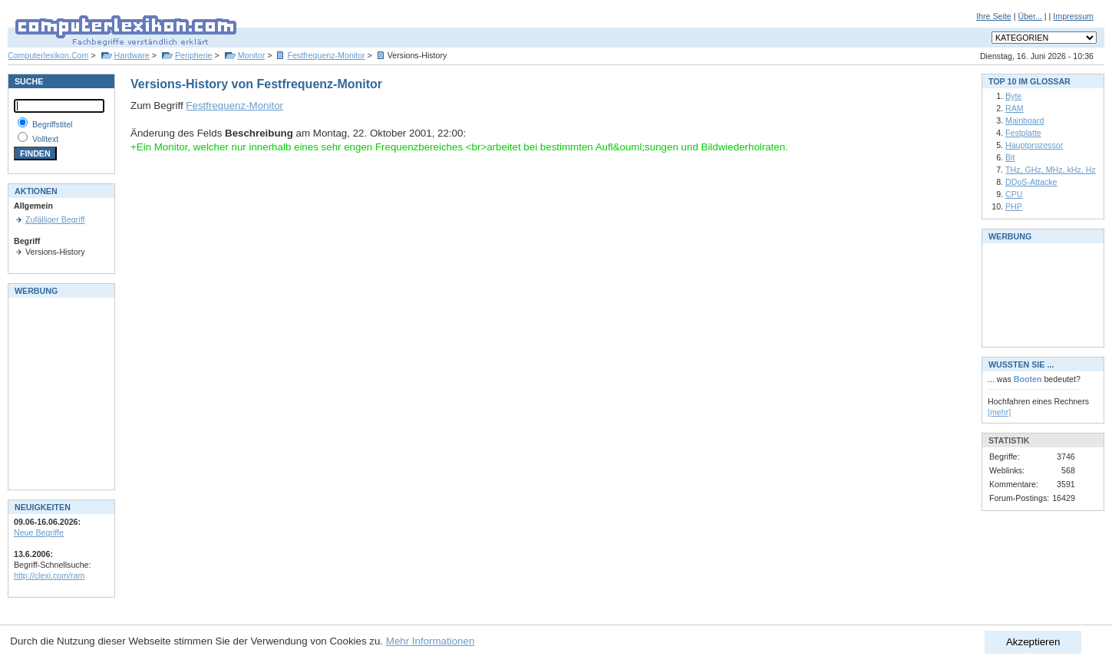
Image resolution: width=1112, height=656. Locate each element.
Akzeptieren (1033, 642)
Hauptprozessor (1034, 145)
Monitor (252, 55)
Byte (1013, 96)
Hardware (132, 55)
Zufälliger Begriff (54, 219)
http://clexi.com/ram (49, 575)
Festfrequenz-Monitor (326, 55)
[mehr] (999, 412)
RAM (1014, 108)
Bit (1010, 157)
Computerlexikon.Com (48, 55)
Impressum (1073, 16)
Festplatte (1023, 132)
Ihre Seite (993, 16)
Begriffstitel (52, 124)
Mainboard (1024, 120)
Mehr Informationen (430, 641)
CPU (1014, 194)
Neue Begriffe (39, 532)
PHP (1013, 206)
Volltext (45, 138)
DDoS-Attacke (1031, 181)
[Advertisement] (60, 392)
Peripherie (194, 55)
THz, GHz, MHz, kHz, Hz (1050, 169)
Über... (1029, 16)
